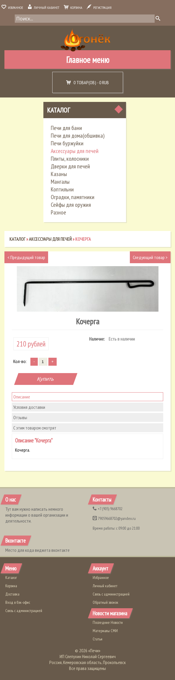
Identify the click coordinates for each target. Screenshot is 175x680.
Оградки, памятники (72, 197)
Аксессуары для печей (75, 151)
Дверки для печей (70, 166)
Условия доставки (29, 407)
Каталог (58, 110)
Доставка (12, 594)
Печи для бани (66, 128)
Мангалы (60, 182)
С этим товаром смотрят (34, 428)
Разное (58, 212)
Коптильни (62, 189)
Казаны (59, 174)
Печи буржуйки (67, 143)
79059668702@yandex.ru (114, 518)
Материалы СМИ (105, 630)
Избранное (12, 7)
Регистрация (99, 7)
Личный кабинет (43, 7)
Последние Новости (108, 622)
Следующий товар (150, 257)
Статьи (97, 639)
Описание (21, 397)
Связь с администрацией (23, 610)
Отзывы (20, 417)
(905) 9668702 (107, 508)
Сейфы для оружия (71, 205)
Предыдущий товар (26, 257)
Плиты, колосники (70, 158)
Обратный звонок (105, 602)
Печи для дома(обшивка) (77, 135)
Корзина (73, 7)
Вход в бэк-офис (17, 602)
